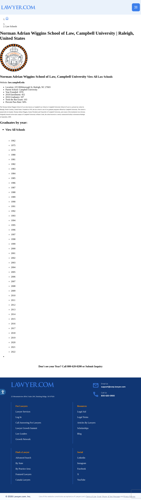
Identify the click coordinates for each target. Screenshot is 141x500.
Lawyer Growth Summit (26, 428)
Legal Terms (82, 417)
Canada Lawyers (23, 480)
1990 (13, 201)
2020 (13, 342)
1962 (13, 140)
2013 (13, 309)
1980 (13, 155)
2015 (13, 319)
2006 (13, 277)
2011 (13, 300)
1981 (13, 159)
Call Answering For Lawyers (28, 422)
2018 (13, 333)
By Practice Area (23, 469)
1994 (13, 220)
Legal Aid (81, 411)
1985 (13, 178)
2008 (13, 286)
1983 (13, 169)
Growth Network (23, 439)
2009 (13, 291)
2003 (13, 262)
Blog (79, 434)
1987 (13, 187)
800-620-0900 (108, 395)
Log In (18, 417)
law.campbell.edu (16, 82)
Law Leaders (21, 434)
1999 (13, 244)
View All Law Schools (99, 76)
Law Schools (11, 26)
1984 (13, 173)
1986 (13, 183)
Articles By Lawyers (86, 422)
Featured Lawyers (23, 474)
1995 (13, 225)
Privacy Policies (129, 496)
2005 (13, 272)
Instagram (81, 463)
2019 (13, 338)
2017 (13, 328)
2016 (13, 323)
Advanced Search (23, 458)
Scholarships (83, 428)
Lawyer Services (23, 411)
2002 (13, 258)
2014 (13, 314)
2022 (13, 352)
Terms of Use (91, 496)
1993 (13, 216)
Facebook (81, 469)
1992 (13, 211)
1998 (13, 239)
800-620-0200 (74, 366)
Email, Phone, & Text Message (108, 496)
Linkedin (81, 458)
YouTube (81, 480)
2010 (13, 295)
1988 (13, 192)
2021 (13, 347)
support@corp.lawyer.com (113, 386)
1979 (13, 150)
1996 (13, 230)
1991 (13, 206)
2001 (13, 253)
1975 (13, 145)
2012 (13, 305)
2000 (13, 248)
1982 (13, 164)
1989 (13, 197)
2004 (13, 267)
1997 (13, 234)
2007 (13, 281)
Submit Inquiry (93, 366)
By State (19, 463)
